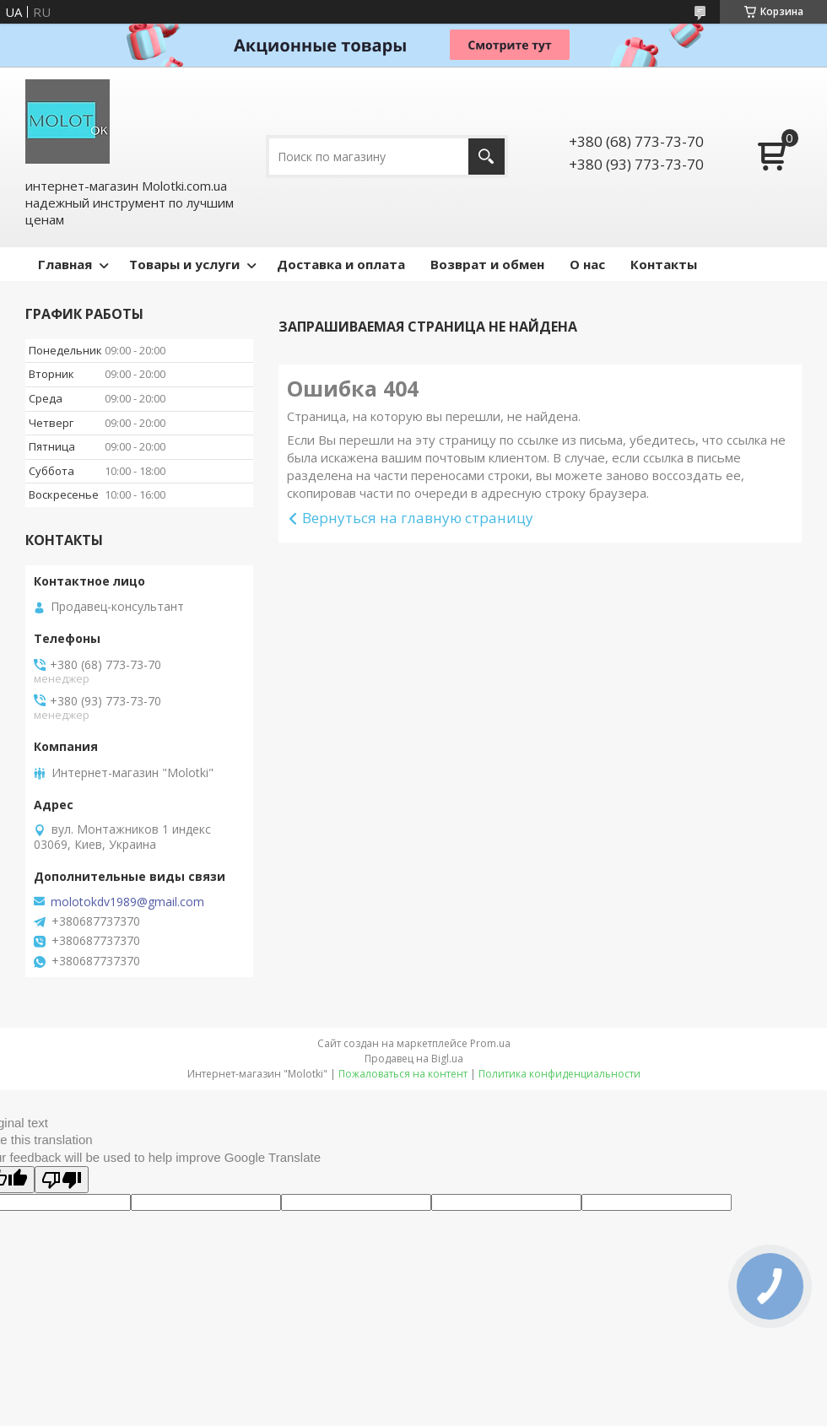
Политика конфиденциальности (559, 1074)
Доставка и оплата (341, 264)
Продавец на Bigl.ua (414, 1058)
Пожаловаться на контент (403, 1074)
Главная (65, 264)
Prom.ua (490, 1043)
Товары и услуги (184, 264)
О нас (587, 264)
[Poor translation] (62, 1179)
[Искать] (486, 156)
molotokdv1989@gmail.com (127, 902)
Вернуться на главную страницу (417, 517)
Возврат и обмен (487, 264)
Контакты (663, 264)
